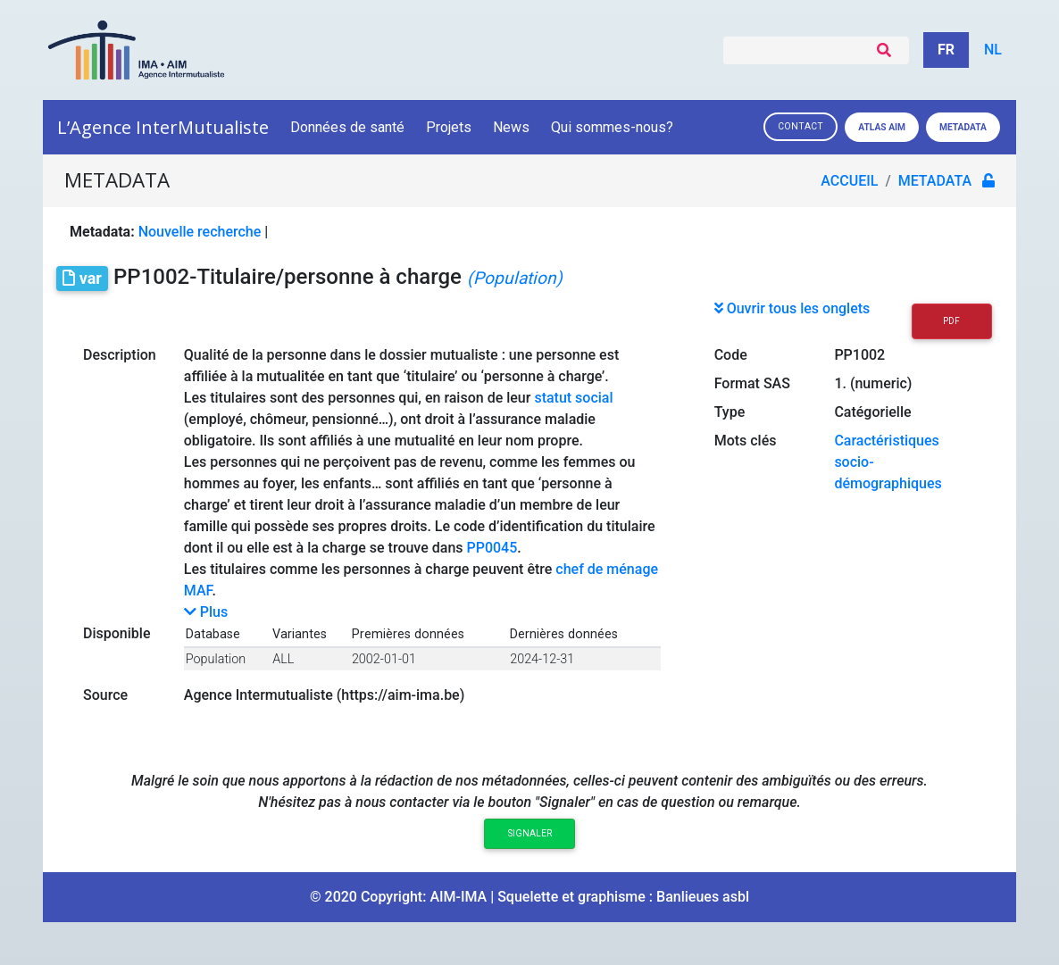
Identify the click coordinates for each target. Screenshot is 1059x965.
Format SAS (752, 383)
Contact (800, 126)
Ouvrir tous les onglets (792, 308)
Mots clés (745, 440)
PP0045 (492, 547)
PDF (951, 321)
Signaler (530, 833)
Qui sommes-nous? (613, 127)
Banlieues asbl (702, 896)
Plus (206, 611)
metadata (934, 180)
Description (119, 354)
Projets (448, 127)
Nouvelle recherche (200, 231)
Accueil (849, 180)
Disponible (116, 633)
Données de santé (347, 127)
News (511, 127)
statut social (573, 397)
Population (216, 659)
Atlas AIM (881, 127)
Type (730, 411)
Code (730, 354)
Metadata (963, 127)
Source (105, 694)
